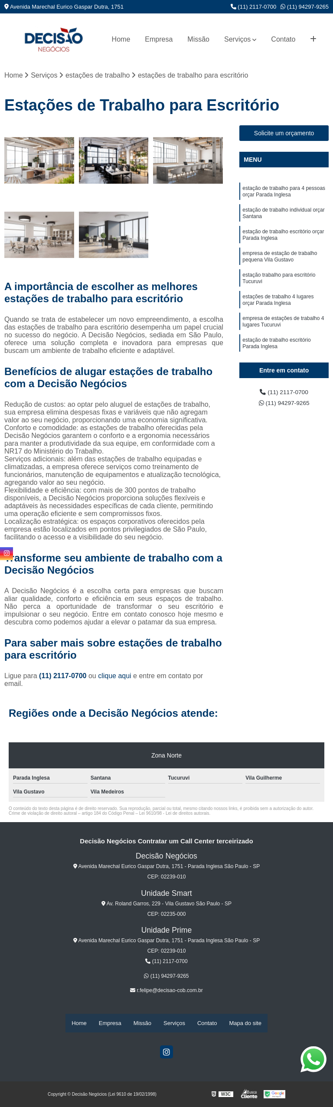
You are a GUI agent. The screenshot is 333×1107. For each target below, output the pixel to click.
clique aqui (114, 677)
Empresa (159, 39)
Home (121, 39)
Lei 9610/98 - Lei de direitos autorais (174, 814)
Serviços (237, 39)
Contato (283, 39)
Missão (198, 39)
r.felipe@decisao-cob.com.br (166, 992)
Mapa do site (245, 1023)
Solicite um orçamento (284, 134)
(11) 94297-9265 (305, 6)
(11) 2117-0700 (254, 6)
